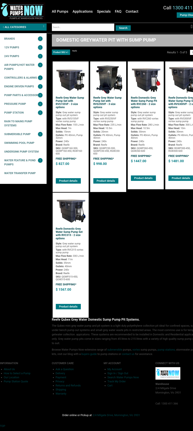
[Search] (83, 28)
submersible (114, 352)
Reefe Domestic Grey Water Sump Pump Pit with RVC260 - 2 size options (144, 104)
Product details (68, 183)
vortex (136, 352)
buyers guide (89, 356)
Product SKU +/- (61, 54)
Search (123, 29)
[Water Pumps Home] (22, 11)
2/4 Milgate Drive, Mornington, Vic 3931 (116, 417)
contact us (128, 356)
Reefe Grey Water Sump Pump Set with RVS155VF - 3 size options (70, 104)
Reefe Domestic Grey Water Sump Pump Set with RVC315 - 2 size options (69, 236)
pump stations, (167, 352)
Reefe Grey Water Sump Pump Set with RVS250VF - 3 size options (107, 104)
